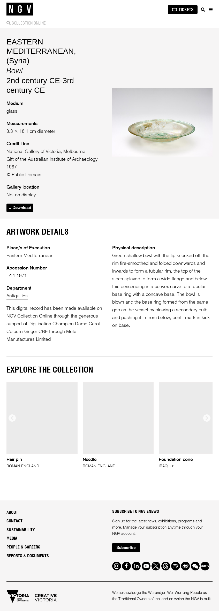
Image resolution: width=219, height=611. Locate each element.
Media (11, 538)
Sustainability (20, 530)
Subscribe (126, 548)
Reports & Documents (27, 556)
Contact (14, 521)
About (12, 513)
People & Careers (23, 547)
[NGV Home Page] (19, 9)
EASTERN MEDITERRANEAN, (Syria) (41, 51)
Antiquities (17, 296)
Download (20, 208)
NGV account (123, 534)
